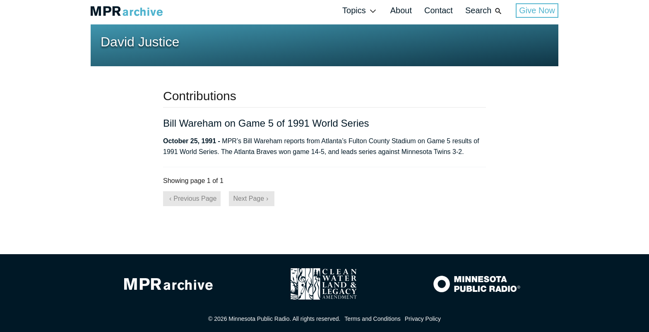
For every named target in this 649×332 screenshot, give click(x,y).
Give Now (537, 10)
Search (484, 11)
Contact (438, 10)
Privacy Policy (423, 318)
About (401, 10)
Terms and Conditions (372, 318)
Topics (360, 11)
